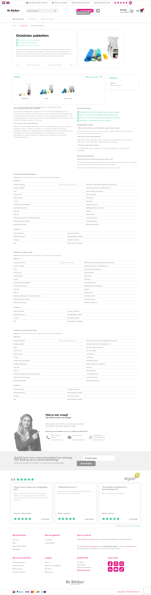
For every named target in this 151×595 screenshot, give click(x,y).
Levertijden (48, 540)
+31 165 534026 (85, 10)
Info (18, 65)
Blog (14, 543)
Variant (17, 77)
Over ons (16, 540)
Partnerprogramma (19, 562)
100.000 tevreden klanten (36, 3)
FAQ (70, 65)
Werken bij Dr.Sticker (19, 546)
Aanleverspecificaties (55, 65)
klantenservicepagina (90, 546)
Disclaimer (48, 569)
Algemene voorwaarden (53, 566)
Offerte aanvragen (47, 19)
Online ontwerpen (59, 3)
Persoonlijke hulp (102, 3)
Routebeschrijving (83, 570)
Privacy (47, 562)
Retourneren (49, 572)
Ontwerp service (18, 566)
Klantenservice (17, 569)
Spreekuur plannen (19, 572)
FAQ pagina (16, 549)
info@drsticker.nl (87, 12)
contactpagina (128, 546)
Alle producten (18, 19)
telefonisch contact (88, 539)
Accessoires (24, 25)
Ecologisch (32, 19)
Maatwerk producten (81, 3)
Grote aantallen (50, 543)
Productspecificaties (33, 65)
